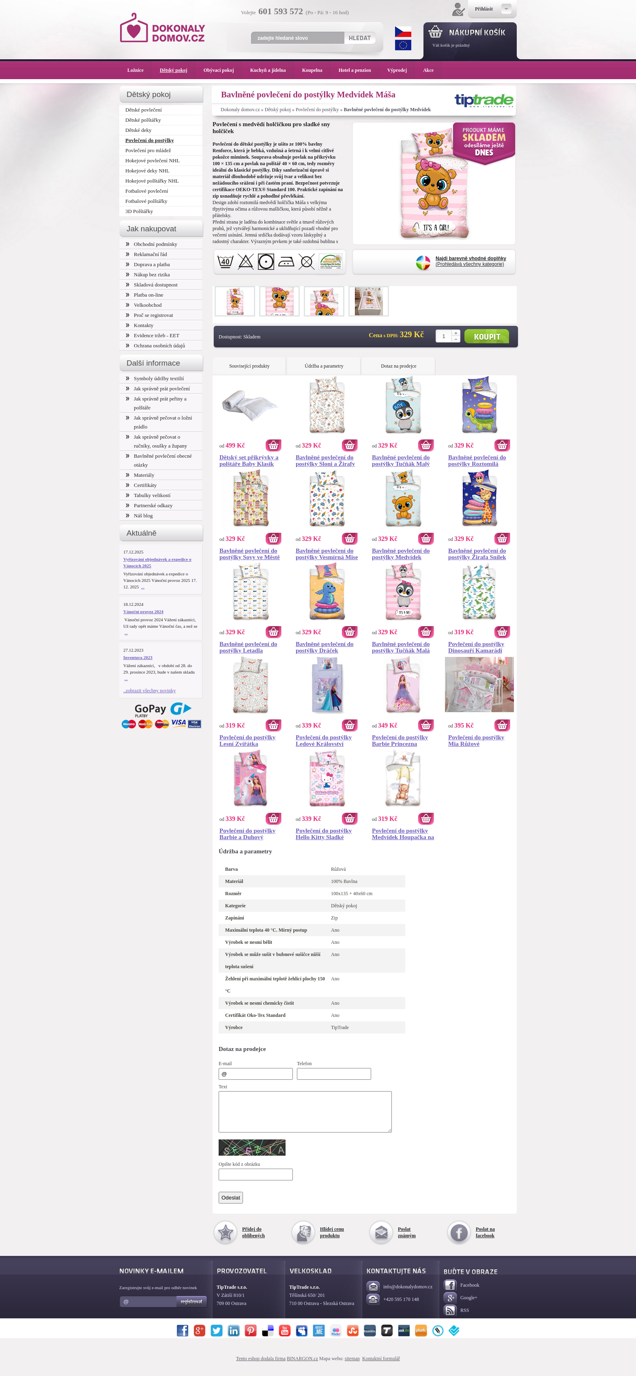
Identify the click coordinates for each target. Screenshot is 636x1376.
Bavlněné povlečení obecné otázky (159, 460)
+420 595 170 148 (392, 1307)
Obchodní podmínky (151, 244)
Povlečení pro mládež (148, 150)
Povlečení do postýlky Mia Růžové (476, 740)
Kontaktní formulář (381, 1366)
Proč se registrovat (149, 315)
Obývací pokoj (223, 70)
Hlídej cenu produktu (332, 1240)
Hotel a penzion (359, 70)
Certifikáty (141, 485)
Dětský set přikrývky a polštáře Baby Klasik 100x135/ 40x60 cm (248, 460)
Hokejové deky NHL (147, 171)
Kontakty (139, 325)
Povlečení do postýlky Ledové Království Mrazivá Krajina (324, 740)
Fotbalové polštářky (146, 201)
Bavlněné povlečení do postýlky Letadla (248, 647)
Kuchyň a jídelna (272, 70)
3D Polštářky (139, 211)
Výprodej (401, 70)
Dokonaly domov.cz (240, 109)
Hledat (359, 38)
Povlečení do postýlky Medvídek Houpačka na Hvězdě (403, 833)
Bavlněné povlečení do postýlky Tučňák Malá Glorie (401, 647)
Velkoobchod (144, 305)
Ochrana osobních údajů (155, 345)
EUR (403, 45)
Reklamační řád (146, 254)
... (142, 586)
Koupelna (316, 70)
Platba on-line (144, 295)
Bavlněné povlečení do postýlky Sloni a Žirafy (325, 460)
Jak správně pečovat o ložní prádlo (159, 422)
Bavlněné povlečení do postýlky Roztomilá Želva (477, 460)
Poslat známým (407, 1240)
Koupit (486, 336)
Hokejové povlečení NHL (152, 160)
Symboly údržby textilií (155, 378)
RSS (456, 1318)
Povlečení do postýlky (317, 109)
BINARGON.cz (302, 1366)
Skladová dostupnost (152, 285)
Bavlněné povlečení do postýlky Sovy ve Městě (249, 553)
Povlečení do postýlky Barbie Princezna (400, 740)
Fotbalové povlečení (146, 191)
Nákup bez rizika (148, 274)
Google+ (460, 1305)
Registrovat (192, 1309)
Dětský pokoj (278, 109)
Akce (430, 70)
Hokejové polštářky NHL (152, 181)
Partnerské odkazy (149, 505)
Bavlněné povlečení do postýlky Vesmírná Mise (327, 553)
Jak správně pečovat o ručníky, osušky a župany (156, 441)
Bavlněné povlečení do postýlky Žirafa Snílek (477, 553)
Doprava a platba (148, 264)
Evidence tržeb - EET (152, 335)
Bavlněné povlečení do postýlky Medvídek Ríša (401, 553)
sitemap (352, 1366)
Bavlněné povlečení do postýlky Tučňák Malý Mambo (401, 460)
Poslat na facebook (485, 1240)
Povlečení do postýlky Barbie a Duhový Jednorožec (247, 833)
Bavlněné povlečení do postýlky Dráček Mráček (325, 647)
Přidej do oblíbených (253, 1240)
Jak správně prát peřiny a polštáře (156, 403)
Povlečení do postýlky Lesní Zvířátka (247, 740)
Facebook (461, 1293)
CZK (403, 31)
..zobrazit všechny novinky (149, 690)
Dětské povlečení (143, 110)
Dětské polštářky (143, 120)
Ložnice (139, 70)
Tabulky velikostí (148, 495)
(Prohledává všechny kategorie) (471, 261)
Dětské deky (138, 130)
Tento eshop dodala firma (261, 1366)
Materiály (140, 475)
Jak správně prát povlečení (158, 388)
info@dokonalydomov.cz (399, 1294)
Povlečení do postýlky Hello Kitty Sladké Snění (324, 833)
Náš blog (139, 516)
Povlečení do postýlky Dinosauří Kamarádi (476, 647)
